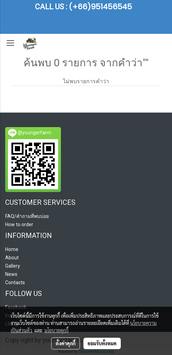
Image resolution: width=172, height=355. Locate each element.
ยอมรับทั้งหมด (102, 343)
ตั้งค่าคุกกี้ (65, 343)
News (11, 274)
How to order (19, 224)
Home (11, 249)
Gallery (12, 266)
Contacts (15, 282)
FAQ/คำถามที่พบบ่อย (27, 216)
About (12, 257)
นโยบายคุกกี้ (56, 330)
